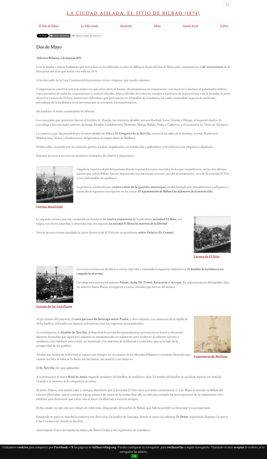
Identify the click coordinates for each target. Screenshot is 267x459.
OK (134, 456)
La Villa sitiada (89, 26)
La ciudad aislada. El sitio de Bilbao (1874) (133, 13)
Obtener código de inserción (88, 36)
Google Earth (190, 26)
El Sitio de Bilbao (49, 26)
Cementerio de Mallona (211, 356)
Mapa (157, 26)
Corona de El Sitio (206, 256)
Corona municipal (49, 206)
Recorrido (126, 26)
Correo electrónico (61, 36)
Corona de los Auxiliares (54, 306)
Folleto (224, 26)
